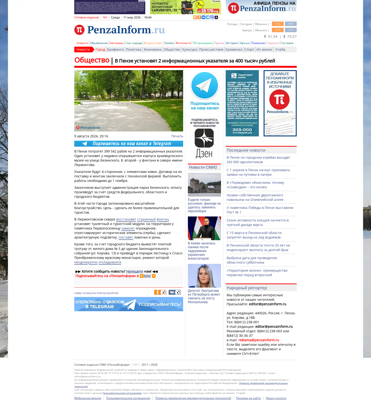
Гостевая (287, 43)
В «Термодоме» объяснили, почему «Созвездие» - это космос (255, 184)
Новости (82, 43)
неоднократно (85, 262)
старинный (146, 219)
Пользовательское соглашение (128, 398)
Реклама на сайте (248, 398)
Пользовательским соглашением (122, 393)
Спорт (249, 49)
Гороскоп (273, 43)
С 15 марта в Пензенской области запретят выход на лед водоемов (254, 234)
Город (100, 49)
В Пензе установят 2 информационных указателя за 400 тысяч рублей (195, 61)
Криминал (233, 49)
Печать (177, 136)
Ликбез (169, 43)
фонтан (163, 219)
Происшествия (211, 49)
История (232, 43)
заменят (128, 228)
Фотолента (183, 43)
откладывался (109, 262)
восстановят (126, 219)
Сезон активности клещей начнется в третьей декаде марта (258, 222)
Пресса (219, 43)
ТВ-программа (203, 43)
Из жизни (264, 49)
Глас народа (133, 43)
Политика (133, 49)
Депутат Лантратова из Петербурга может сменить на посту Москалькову (204, 296)
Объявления (99, 43)
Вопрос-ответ (153, 43)
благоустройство (108, 293)
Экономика (152, 49)
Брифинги (115, 49)
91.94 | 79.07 (280, 36)
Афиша (244, 43)
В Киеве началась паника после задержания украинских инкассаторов (201, 250)
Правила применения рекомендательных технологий (193, 398)
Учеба (280, 49)
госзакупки (89, 293)
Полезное (258, 43)
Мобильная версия (87, 398)
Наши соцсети (276, 398)
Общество (171, 49)
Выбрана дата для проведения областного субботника (252, 260)
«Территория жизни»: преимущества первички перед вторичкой (257, 272)
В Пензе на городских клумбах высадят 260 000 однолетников (258, 159)
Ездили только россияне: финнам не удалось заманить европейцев (204, 205)
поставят (126, 237)
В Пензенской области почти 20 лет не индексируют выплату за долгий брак (258, 247)
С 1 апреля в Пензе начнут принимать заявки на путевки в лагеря (258, 172)
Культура (189, 49)
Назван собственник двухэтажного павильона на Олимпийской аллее (255, 197)
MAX (147, 276)
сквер (77, 293)
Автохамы (117, 43)
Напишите (134, 271)
